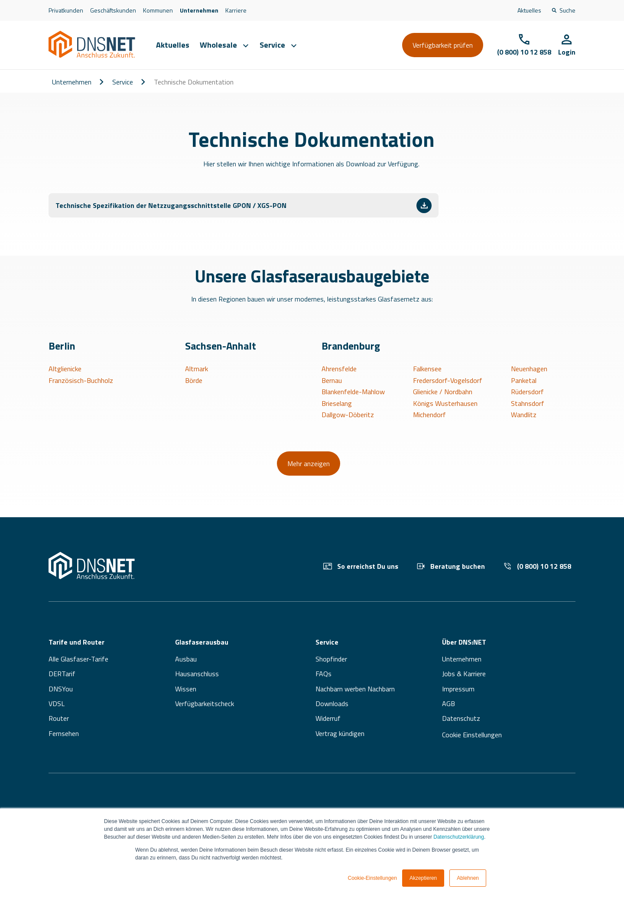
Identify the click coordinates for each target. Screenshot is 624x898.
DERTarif (62, 673)
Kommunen (158, 10)
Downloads (331, 703)
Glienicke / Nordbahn (442, 391)
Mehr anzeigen (308, 463)
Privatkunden (66, 10)
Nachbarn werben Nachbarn (355, 689)
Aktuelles (529, 10)
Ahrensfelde (339, 368)
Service (122, 82)
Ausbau (186, 659)
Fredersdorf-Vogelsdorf (447, 380)
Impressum (458, 689)
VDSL (57, 703)
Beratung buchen (450, 566)
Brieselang (337, 403)
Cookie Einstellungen (472, 734)
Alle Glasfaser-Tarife (78, 659)
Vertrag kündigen (339, 733)
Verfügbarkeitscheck (204, 703)
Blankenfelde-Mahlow (353, 391)
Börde (193, 380)
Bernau (332, 380)
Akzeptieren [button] (423, 878)
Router (59, 718)
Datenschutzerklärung (458, 837)
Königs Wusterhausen (445, 403)
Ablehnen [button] (468, 878)
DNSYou (61, 689)
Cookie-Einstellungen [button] (372, 878)
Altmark (196, 368)
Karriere (236, 10)
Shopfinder (331, 659)
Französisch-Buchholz (81, 380)
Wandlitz (523, 414)
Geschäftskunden (113, 10)
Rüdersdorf (527, 391)
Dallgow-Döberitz (348, 414)
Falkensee (427, 368)
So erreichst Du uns (360, 566)
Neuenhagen (529, 368)
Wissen (185, 689)
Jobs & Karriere (464, 673)
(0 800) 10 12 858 (537, 566)
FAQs (323, 673)
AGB (448, 703)
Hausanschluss (197, 673)
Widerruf (328, 718)
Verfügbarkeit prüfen (443, 45)
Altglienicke (65, 368)
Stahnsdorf (527, 403)
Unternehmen (199, 10)
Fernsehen (64, 733)
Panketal (523, 380)
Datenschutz (461, 718)
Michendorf (429, 414)
